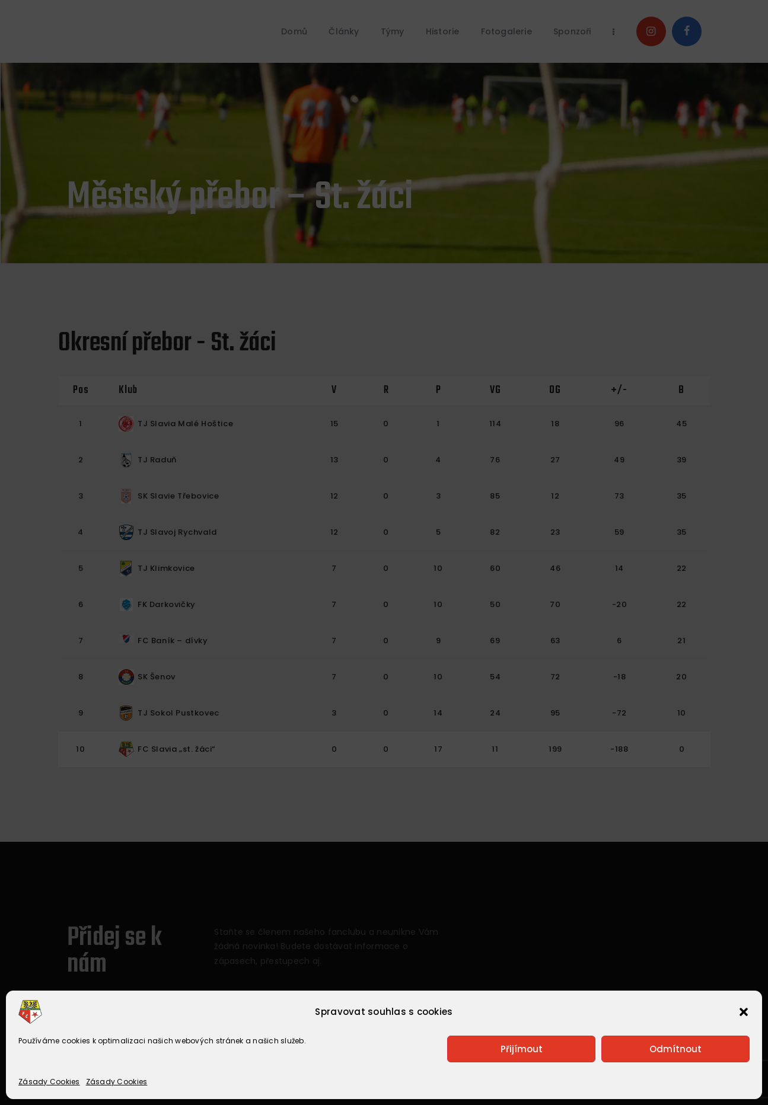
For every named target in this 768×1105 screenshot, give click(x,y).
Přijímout (522, 1049)
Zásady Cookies (49, 1082)
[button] (744, 1012)
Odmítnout (675, 1049)
